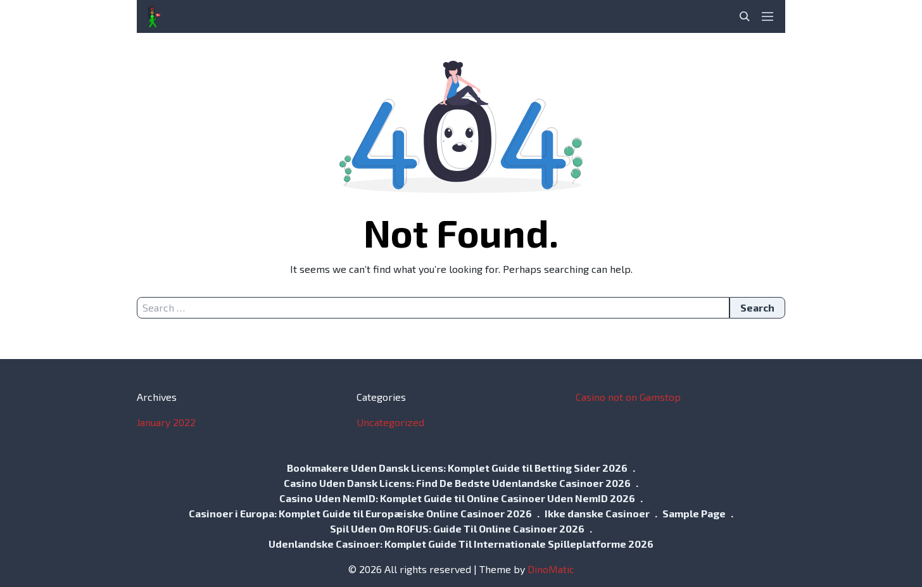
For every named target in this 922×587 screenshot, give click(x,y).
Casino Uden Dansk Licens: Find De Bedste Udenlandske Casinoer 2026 (457, 483)
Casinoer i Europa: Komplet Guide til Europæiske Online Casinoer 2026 (360, 513)
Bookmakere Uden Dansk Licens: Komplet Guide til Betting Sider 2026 (457, 468)
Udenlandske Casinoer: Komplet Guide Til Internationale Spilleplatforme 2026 (461, 544)
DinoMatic (550, 569)
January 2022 (166, 422)
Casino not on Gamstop (628, 397)
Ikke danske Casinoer (597, 513)
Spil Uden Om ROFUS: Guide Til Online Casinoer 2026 (457, 528)
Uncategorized (390, 422)
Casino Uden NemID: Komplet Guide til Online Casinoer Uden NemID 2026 (457, 498)
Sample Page (694, 513)
